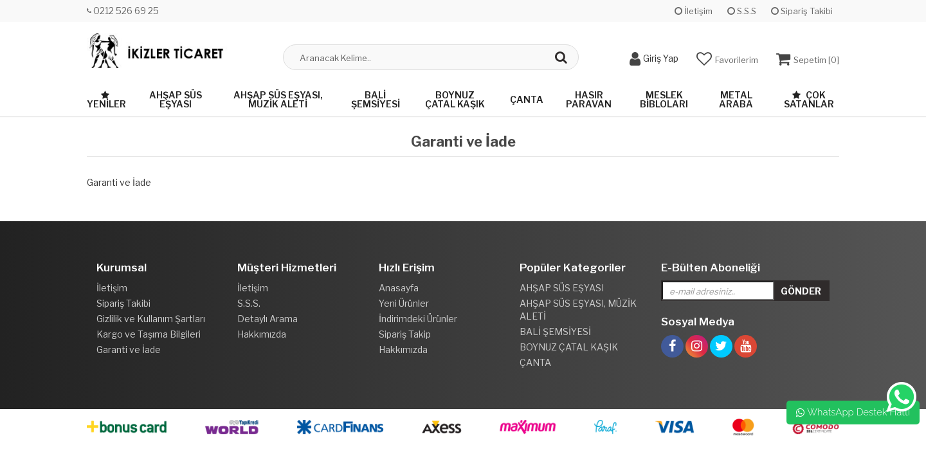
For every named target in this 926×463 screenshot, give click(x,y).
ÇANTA (526, 99)
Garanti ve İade (128, 349)
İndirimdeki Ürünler (418, 318)
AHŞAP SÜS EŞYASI (175, 99)
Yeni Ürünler (404, 303)
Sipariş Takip (405, 334)
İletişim (694, 11)
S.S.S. (248, 303)
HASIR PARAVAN (589, 99)
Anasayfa (399, 287)
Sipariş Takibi (802, 11)
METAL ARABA (736, 99)
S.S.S (741, 11)
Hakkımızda (261, 334)
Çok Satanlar (809, 99)
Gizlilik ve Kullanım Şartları (150, 318)
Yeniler (106, 100)
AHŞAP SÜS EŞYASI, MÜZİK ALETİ (278, 99)
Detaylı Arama (267, 318)
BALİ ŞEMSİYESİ (375, 99)
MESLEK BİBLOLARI (664, 99)
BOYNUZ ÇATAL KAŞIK (455, 99)
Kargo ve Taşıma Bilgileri (148, 334)
